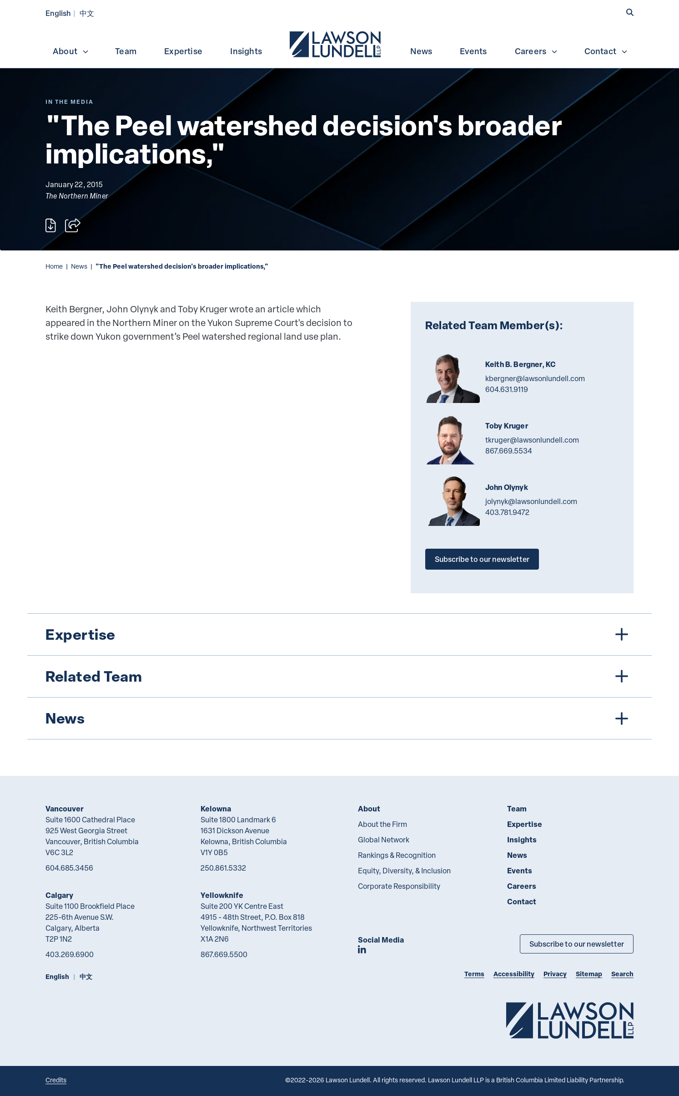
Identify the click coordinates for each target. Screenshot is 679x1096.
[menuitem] (336, 43)
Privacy (555, 974)
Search (622, 974)
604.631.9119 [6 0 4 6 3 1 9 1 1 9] (506, 389)
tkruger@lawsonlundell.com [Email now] (532, 440)
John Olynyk (506, 487)
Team (125, 51)
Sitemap (589, 974)
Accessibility (513, 974)
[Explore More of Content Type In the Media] (69, 102)
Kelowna (216, 808)
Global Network (383, 840)
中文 (87, 13)
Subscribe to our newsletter (482, 559)
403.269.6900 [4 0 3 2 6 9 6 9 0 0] (69, 954)
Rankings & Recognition (397, 855)
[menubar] (339, 43)
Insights (246, 51)
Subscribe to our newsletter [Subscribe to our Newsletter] (576, 943)
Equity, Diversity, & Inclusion (404, 871)
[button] (630, 12)
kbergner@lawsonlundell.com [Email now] (535, 378)
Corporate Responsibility (399, 886)
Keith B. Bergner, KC (520, 364)
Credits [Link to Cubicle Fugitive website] (55, 1080)
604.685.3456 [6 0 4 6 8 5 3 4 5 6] (69, 868)
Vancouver (64, 808)
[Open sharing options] (72, 225)
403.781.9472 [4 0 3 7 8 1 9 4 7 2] (507, 512)
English (58, 13)
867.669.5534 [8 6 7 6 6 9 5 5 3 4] (508, 451)
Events (473, 51)
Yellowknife (222, 895)
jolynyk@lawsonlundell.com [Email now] (531, 501)
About (71, 51)
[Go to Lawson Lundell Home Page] (570, 1020)
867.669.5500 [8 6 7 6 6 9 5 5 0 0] (224, 954)
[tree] (339, 676)
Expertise (183, 51)
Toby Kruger (506, 426)
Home (54, 266)
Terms (474, 974)
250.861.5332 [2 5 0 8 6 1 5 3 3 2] (223, 868)
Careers (536, 51)
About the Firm (382, 824)
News (421, 51)
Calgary (59, 895)
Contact (606, 51)
